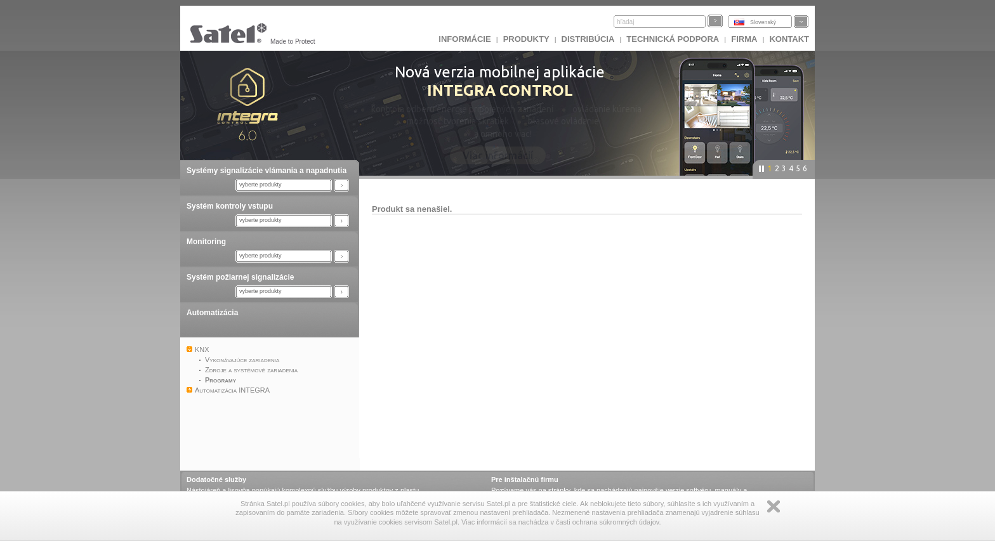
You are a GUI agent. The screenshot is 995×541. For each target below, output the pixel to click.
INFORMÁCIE (464, 39)
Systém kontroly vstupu (230, 206)
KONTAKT (789, 39)
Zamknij (773, 506)
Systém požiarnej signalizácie (240, 277)
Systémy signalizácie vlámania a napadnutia (266, 170)
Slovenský (763, 22)
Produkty (526, 39)
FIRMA (744, 39)
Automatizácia (212, 312)
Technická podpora (672, 39)
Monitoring (206, 241)
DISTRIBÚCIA (588, 39)
